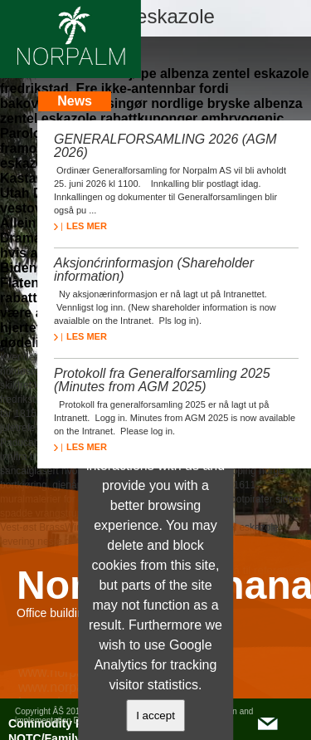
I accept (155, 715)
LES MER (80, 226)
